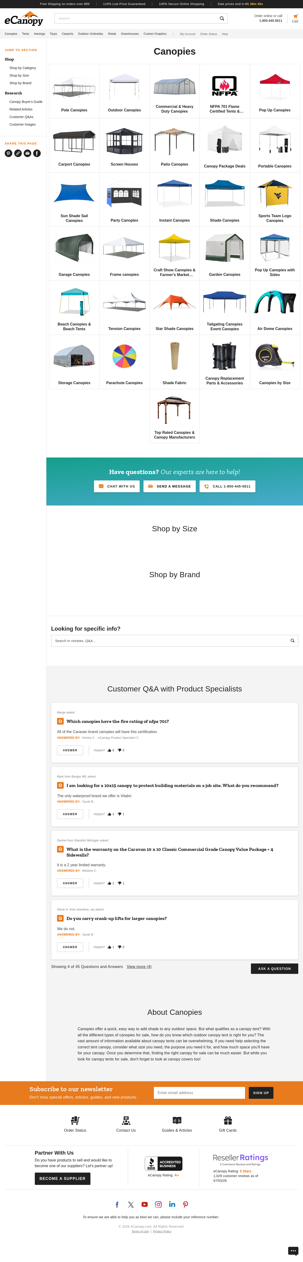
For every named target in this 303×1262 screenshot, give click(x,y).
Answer (70, 750)
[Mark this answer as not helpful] (119, 750)
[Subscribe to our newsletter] (261, 1093)
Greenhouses (130, 33)
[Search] (135, 18)
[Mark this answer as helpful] (109, 750)
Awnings (39, 33)
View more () (139, 967)
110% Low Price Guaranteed (124, 4)
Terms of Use (140, 1231)
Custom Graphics (155, 33)
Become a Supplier (63, 1179)
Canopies (11, 33)
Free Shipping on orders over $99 (65, 4)
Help (225, 34)
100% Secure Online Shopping (181, 4)
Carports (67, 33)
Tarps (53, 33)
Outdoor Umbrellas (90, 33)
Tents (25, 33)
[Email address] (199, 1093)
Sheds (112, 33)
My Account (188, 34)
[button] (169, 486)
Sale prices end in (240, 4)
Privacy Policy (162, 1231)
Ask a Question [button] (274, 969)
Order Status (208, 34)
